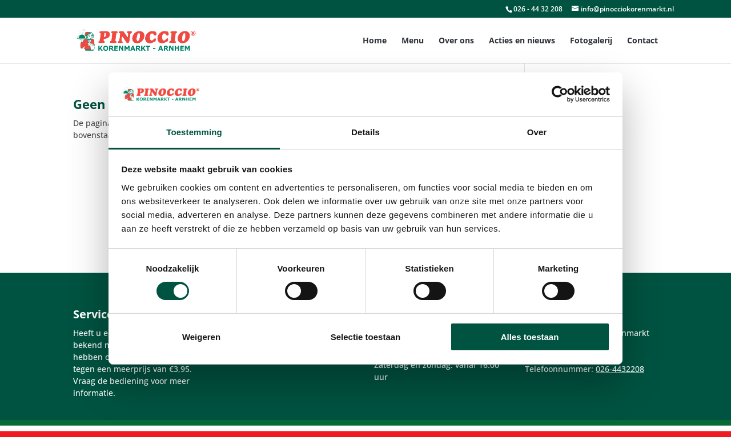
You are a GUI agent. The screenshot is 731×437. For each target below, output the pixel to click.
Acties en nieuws (522, 41)
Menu (412, 41)
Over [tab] (537, 132)
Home (375, 41)
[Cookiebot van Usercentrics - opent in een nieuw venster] (560, 94)
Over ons (456, 41)
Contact (642, 41)
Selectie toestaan (366, 337)
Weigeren (201, 337)
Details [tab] (365, 132)
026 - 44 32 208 (538, 9)
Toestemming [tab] (194, 132)
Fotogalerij (591, 41)
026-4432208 (620, 368)
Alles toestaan (530, 337)
